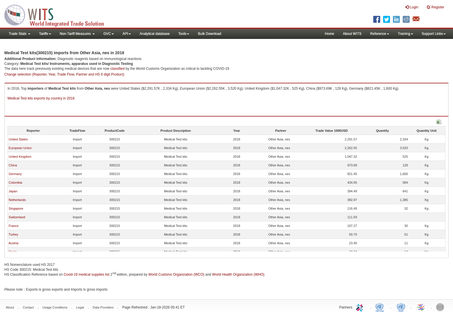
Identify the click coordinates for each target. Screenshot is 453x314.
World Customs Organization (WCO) (176, 274)
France (13, 225)
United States (18, 139)
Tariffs (45, 34)
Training (405, 34)
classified (117, 69)
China (13, 165)
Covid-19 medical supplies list (86, 274)
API (126, 34)
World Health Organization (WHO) (238, 274)
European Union (20, 148)
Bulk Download (209, 34)
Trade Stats (19, 34)
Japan (13, 191)
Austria (13, 243)
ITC (360, 307)
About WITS (352, 34)
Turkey (13, 234)
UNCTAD (381, 307)
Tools (183, 34)
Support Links (434, 34)
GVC (108, 34)
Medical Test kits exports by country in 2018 (41, 98)
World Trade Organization (421, 307)
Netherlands (17, 200)
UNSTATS (401, 307)
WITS (58, 14)
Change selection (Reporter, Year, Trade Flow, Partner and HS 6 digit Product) (64, 74)
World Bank (441, 307)
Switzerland (17, 217)
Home (329, 34)
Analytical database (155, 34)
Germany (15, 174)
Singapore (16, 208)
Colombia (15, 182)
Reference (379, 34)
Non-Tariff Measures (77, 34)
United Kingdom (20, 156)
